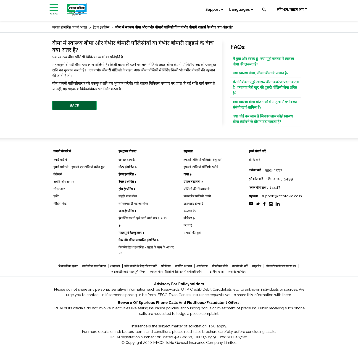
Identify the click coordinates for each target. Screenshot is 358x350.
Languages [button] (239, 9)
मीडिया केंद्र (59, 203)
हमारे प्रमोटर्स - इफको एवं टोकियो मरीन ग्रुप (79, 167)
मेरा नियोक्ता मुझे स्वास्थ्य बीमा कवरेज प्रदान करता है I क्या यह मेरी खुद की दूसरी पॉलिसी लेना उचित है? (266, 87)
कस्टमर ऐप (190, 211)
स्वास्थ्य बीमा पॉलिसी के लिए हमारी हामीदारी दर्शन (176, 271)
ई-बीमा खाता (217, 271)
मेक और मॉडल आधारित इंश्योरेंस (137, 240)
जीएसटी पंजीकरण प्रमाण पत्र (281, 266)
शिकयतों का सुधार (68, 266)
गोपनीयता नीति (220, 266)
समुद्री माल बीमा (127, 196)
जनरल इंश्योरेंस (127, 160)
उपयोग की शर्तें (240, 266)
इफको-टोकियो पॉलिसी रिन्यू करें (202, 160)
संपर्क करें (254, 160)
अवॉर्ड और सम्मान (63, 181)
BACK (74, 105)
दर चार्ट (188, 225)
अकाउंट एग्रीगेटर (236, 271)
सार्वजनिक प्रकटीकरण (94, 266)
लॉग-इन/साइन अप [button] (290, 9)
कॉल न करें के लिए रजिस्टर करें (140, 266)
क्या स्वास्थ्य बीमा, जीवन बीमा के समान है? (261, 73)
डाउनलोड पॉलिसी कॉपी (197, 196)
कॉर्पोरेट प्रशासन (183, 266)
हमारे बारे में (60, 160)
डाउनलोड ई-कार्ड (193, 203)
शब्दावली (115, 266)
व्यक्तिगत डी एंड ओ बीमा (133, 203)
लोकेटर (188, 218)
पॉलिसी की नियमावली (197, 189)
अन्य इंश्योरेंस (126, 211)
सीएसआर (59, 189)
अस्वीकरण (202, 266)
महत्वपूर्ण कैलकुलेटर (130, 233)
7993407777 (273, 170)
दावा (187, 174)
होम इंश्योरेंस (125, 189)
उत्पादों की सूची (193, 233)
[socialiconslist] (251, 203)
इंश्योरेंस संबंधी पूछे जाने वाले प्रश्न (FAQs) (143, 218)
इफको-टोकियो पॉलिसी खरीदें (201, 167)
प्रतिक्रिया (166, 266)
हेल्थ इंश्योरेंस (126, 174)
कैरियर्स (57, 174)
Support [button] (212, 9)
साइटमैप (257, 266)
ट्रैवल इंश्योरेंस (126, 181)
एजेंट (56, 196)
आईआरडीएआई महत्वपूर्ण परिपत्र (128, 271)
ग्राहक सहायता (192, 181)
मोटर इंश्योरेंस (126, 167)
